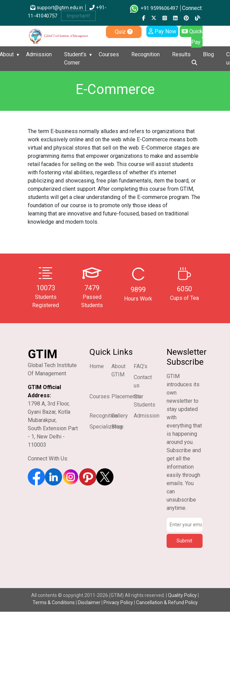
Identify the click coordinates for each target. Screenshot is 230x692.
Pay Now (162, 31)
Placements (125, 396)
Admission (39, 54)
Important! (78, 16)
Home (96, 366)
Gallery (119, 415)
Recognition (145, 54)
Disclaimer (89, 602)
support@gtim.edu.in (56, 7)
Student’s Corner (75, 58)
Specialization (106, 426)
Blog (208, 54)
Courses (109, 54)
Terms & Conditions (54, 602)
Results (181, 54)
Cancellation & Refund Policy (167, 602)
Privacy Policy (118, 602)
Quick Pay (192, 36)
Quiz (124, 31)
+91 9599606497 (153, 8)
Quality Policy (183, 595)
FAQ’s (140, 366)
